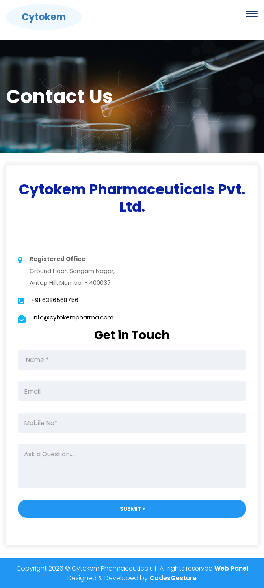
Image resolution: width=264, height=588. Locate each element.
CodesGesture (173, 577)
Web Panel (231, 568)
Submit (132, 509)
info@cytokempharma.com (73, 317)
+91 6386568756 (54, 300)
